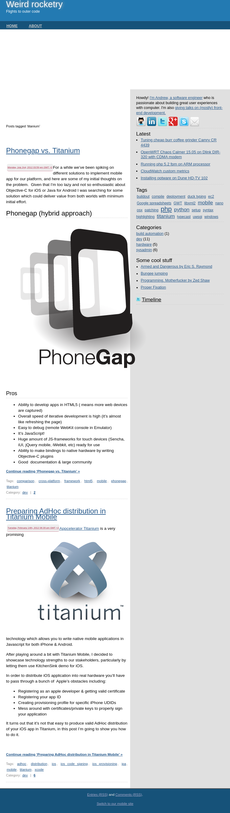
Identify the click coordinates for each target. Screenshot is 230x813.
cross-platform (49, 481)
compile (158, 196)
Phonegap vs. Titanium (43, 151)
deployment (175, 196)
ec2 (211, 196)
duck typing (197, 196)
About (35, 26)
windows (211, 217)
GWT (177, 203)
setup (196, 210)
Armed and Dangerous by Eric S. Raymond (176, 266)
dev (25, 492)
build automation (149, 234)
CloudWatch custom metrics (165, 171)
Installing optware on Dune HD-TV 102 (174, 178)
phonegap (118, 481)
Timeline (151, 299)
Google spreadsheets (154, 203)
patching (151, 210)
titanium (12, 486)
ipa (124, 764)
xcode (39, 769)
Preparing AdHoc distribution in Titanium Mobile (56, 514)
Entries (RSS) (97, 794)
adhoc (21, 764)
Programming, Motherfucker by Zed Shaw (175, 280)
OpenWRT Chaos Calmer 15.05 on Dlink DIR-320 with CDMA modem (180, 154)
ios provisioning (104, 764)
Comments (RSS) (128, 794)
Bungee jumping (154, 273)
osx (140, 210)
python (181, 210)
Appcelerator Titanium (79, 528)
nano (219, 203)
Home (12, 26)
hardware (144, 244)
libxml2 (190, 203)
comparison (25, 481)
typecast (184, 217)
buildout (143, 196)
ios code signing (74, 764)
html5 (88, 481)
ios (54, 764)
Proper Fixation (153, 287)
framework (72, 481)
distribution (39, 764)
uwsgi (197, 217)
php (166, 209)
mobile (102, 481)
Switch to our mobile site (115, 803)
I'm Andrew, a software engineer (176, 98)
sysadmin (144, 250)
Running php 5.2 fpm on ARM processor (175, 164)
